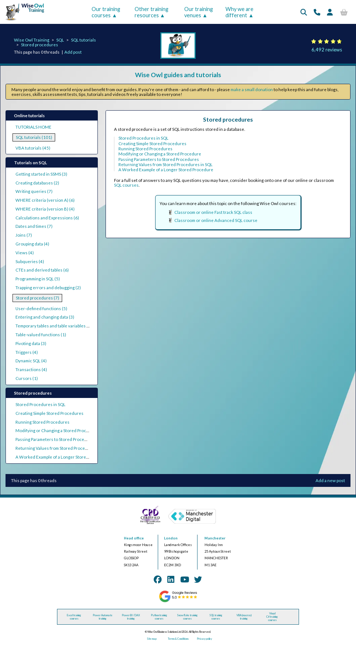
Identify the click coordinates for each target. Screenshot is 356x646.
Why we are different (239, 12)
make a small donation (252, 89)
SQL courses (126, 185)
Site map (152, 638)
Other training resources (151, 12)
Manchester (214, 538)
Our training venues (198, 12)
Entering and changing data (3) (44, 317)
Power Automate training (103, 617)
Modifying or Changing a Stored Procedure (56, 430)
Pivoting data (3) (30, 343)
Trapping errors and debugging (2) (48, 287)
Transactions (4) (31, 369)
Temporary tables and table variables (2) (53, 325)
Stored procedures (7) (37, 297)
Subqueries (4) (29, 261)
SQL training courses (215, 617)
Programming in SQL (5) (37, 278)
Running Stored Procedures (42, 422)
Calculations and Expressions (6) (47, 217)
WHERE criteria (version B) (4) (45, 209)
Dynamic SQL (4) (31, 360)
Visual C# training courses (272, 617)
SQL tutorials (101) (34, 137)
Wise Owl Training (31, 39)
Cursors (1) (26, 378)
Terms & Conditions (178, 638)
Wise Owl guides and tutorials (178, 75)
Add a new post (330, 480)
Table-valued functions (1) (40, 334)
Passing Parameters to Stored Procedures (55, 439)
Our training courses (106, 12)
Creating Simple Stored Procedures (49, 413)
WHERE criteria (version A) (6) (45, 200)
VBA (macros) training (244, 617)
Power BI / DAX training (131, 617)
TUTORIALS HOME (33, 127)
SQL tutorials (83, 39)
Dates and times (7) (34, 226)
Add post (73, 52)
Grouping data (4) (32, 243)
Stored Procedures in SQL (40, 404)
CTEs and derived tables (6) (42, 270)
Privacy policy (204, 638)
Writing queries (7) (34, 191)
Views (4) (24, 252)
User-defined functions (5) (41, 308)
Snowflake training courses (187, 617)
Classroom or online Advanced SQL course (215, 220)
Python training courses (159, 617)
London (171, 538)
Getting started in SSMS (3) (41, 174)
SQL (60, 39)
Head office (134, 538)
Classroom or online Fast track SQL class (213, 212)
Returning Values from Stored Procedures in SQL (62, 448)
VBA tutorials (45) (32, 148)
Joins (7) (23, 235)
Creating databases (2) (37, 182)
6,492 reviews (327, 50)
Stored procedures (39, 44)
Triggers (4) (26, 352)
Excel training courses (74, 617)
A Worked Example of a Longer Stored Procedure (62, 457)
